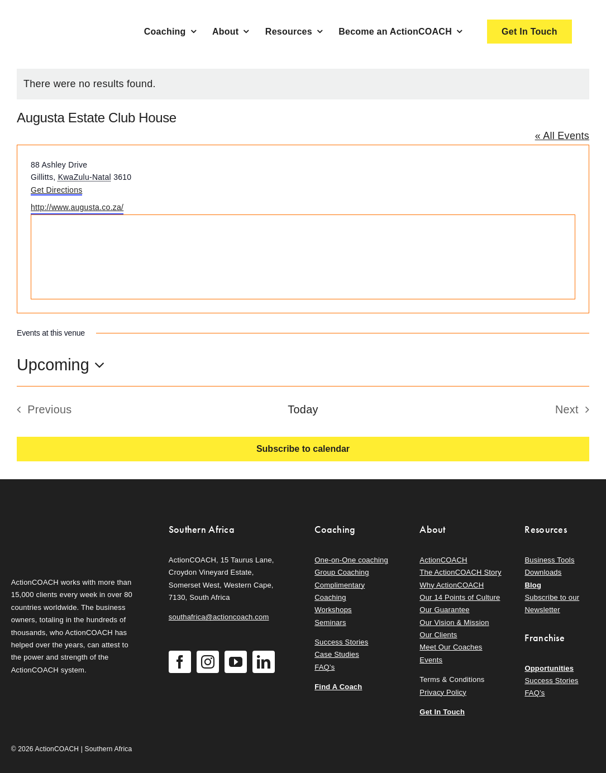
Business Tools (549, 560)
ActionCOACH (443, 560)
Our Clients (438, 635)
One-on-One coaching (351, 560)
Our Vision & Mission (454, 622)
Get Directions (56, 189)
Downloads (542, 572)
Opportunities (549, 668)
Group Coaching (341, 572)
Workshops (333, 609)
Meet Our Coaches (450, 647)
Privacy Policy (442, 692)
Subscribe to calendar (303, 449)
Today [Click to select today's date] (303, 409)
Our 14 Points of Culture (459, 597)
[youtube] (236, 662)
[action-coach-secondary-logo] (67, 520)
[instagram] (208, 662)
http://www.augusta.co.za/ (77, 207)
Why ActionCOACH (451, 585)
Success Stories (341, 642)
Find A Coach (338, 687)
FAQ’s (324, 667)
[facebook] (180, 662)
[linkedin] (263, 662)
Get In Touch (442, 712)
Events (430, 660)
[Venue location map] (303, 257)
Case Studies (336, 654)
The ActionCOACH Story (460, 572)
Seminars (330, 622)
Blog (532, 585)
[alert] (303, 84)
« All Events (562, 135)
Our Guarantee (444, 609)
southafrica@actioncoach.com (219, 617)
